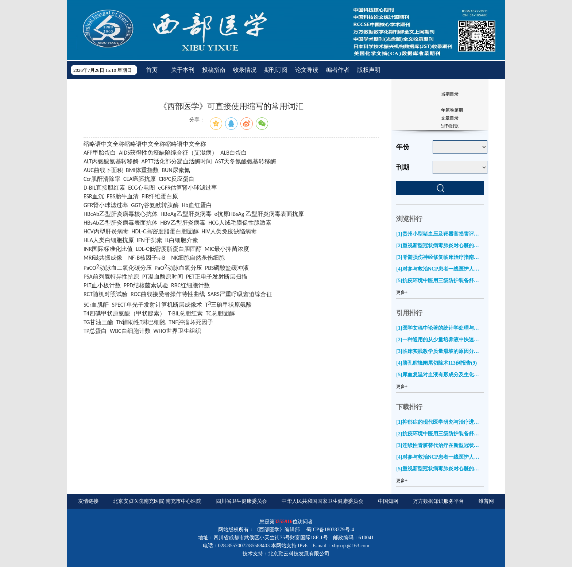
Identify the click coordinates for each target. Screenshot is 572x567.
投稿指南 (213, 70)
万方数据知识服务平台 (438, 501)
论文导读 (306, 70)
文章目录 (450, 118)
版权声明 (368, 70)
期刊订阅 (275, 70)
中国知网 (388, 501)
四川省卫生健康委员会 (241, 501)
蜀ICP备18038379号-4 (330, 529)
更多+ (401, 292)
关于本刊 (182, 70)
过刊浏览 (450, 126)
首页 (152, 70)
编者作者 (337, 70)
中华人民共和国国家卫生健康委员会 (322, 501)
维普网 (486, 501)
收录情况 (244, 70)
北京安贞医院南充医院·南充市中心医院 (157, 501)
